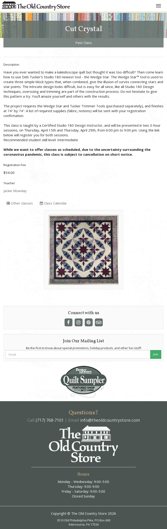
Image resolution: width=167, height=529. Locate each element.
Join (155, 354)
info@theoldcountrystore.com (110, 420)
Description (11, 64)
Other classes (19, 203)
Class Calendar (53, 203)
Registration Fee (14, 165)
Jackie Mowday (15, 190)
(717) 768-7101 (50, 420)
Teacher (9, 183)
